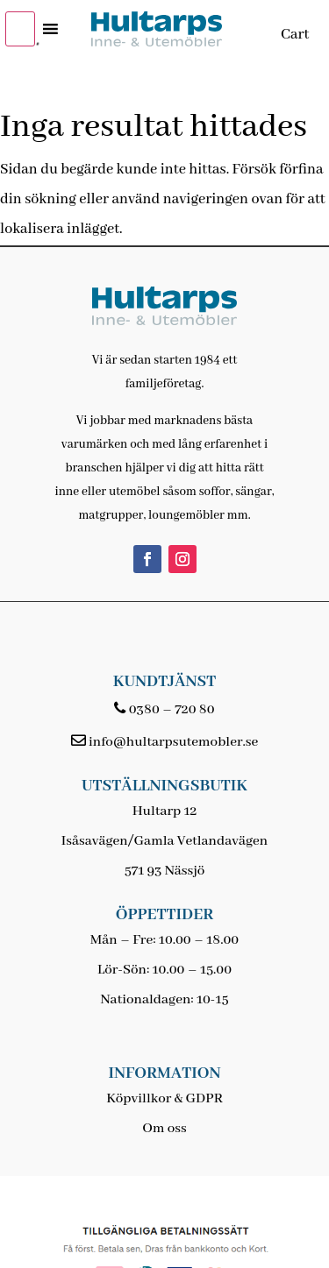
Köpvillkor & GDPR (164, 1099)
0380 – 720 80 (172, 710)
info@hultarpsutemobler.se (173, 742)
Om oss (164, 1128)
